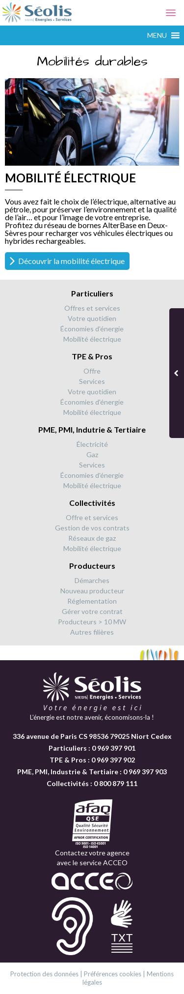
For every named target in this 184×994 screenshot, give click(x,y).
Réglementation (92, 601)
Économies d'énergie (92, 328)
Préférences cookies (112, 974)
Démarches (92, 580)
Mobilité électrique (92, 339)
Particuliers (92, 293)
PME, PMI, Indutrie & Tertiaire (92, 429)
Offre (92, 371)
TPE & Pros (92, 356)
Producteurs (92, 565)
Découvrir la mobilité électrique (71, 260)
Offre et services (92, 517)
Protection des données (44, 974)
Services (92, 381)
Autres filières (92, 632)
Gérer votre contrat (92, 611)
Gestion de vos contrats (92, 528)
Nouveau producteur (92, 590)
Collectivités (92, 502)
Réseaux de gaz (92, 538)
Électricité (92, 444)
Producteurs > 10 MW (92, 621)
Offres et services (92, 308)
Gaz (92, 454)
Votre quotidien (92, 318)
